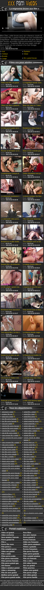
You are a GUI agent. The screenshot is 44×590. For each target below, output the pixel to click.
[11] (11, 522)
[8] (8, 416)
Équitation (27, 51)
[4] (11, 426)
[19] (31, 412)
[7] (8, 412)
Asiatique (5, 54)
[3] (8, 414)
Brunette (4, 56)
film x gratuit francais (30, 58)
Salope (26, 54)
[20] (11, 459)
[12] (11, 428)
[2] (11, 482)
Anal (3, 51)
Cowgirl (4, 58)
